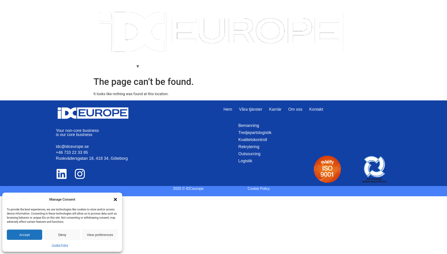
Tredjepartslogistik (254, 132)
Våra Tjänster (122, 66)
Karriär (151, 66)
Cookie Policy (60, 245)
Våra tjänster (250, 109)
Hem (101, 66)
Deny (62, 235)
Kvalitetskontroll (252, 139)
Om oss (170, 66)
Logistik (245, 161)
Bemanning (248, 125)
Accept (24, 235)
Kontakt (189, 66)
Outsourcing (249, 154)
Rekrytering (248, 146)
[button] (115, 199)
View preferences (100, 235)
